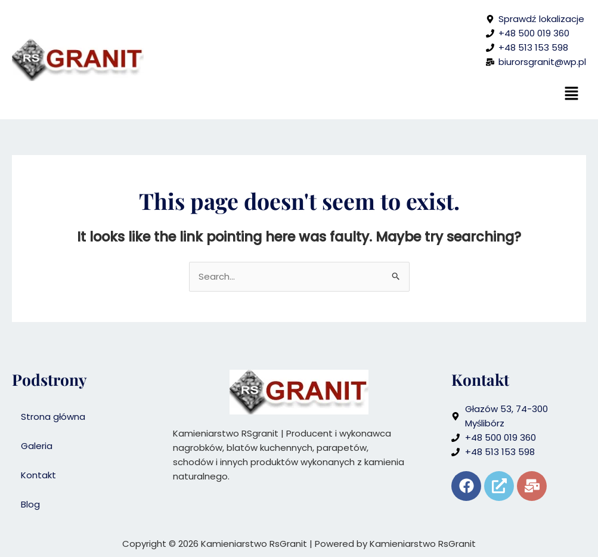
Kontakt (38, 475)
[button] (571, 94)
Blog (30, 504)
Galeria (36, 446)
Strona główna (53, 416)
